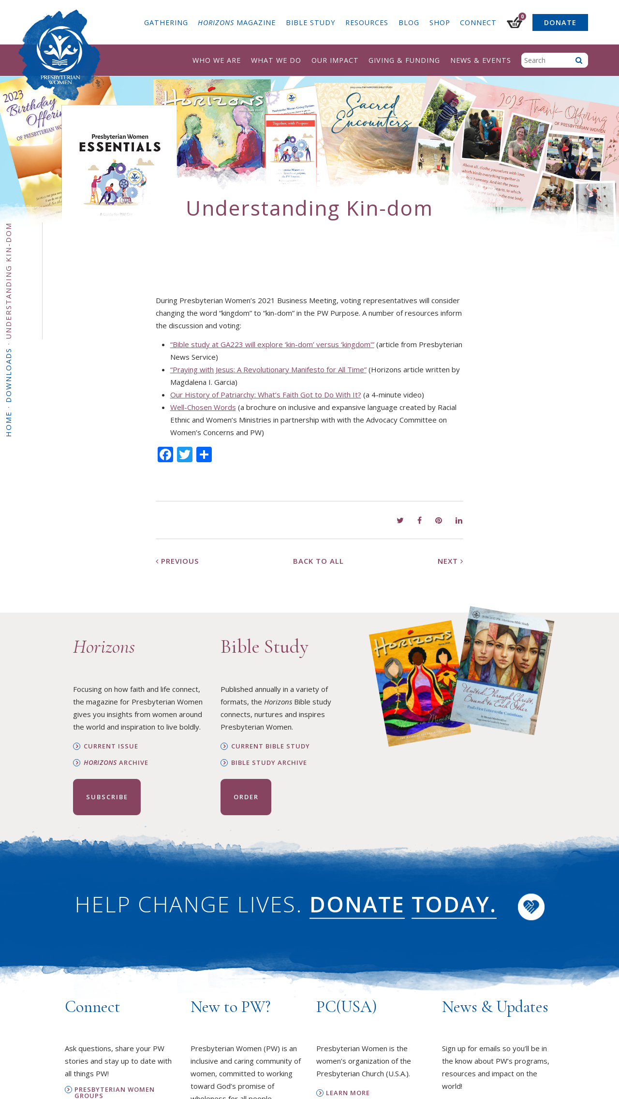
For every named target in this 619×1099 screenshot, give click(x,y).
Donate (560, 22)
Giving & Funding (404, 60)
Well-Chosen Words (203, 407)
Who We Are (216, 60)
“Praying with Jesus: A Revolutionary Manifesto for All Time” (268, 369)
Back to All (318, 561)
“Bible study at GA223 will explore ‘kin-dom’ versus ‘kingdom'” (272, 344)
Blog (408, 22)
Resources (366, 22)
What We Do (276, 60)
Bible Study (310, 22)
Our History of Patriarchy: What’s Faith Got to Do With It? (265, 394)
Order (246, 796)
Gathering (166, 22)
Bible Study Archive (269, 763)
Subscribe (107, 796)
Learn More (348, 1093)
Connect (478, 22)
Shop (439, 22)
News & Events (480, 60)
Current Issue (111, 746)
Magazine (237, 22)
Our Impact (335, 60)
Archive (116, 763)
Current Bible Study (270, 746)
